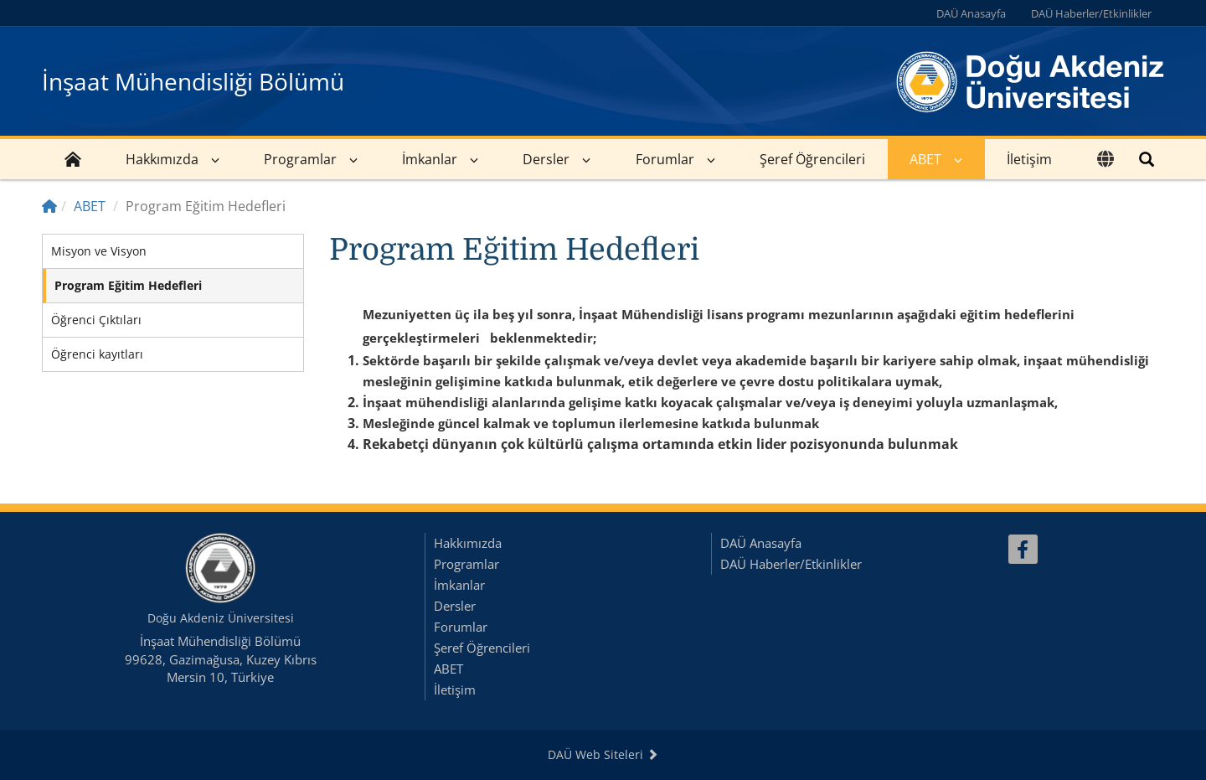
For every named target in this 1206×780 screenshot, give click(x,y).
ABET (925, 159)
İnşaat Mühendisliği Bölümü (193, 81)
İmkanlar (429, 159)
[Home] (49, 206)
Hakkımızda (162, 159)
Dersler (546, 159)
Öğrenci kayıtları (97, 354)
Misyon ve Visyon (99, 251)
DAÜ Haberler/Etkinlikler (1091, 13)
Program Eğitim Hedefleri (128, 285)
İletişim (1029, 159)
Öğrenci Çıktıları (96, 320)
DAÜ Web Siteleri (603, 754)
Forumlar (665, 159)
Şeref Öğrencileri (812, 159)
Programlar (300, 159)
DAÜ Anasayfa (971, 13)
